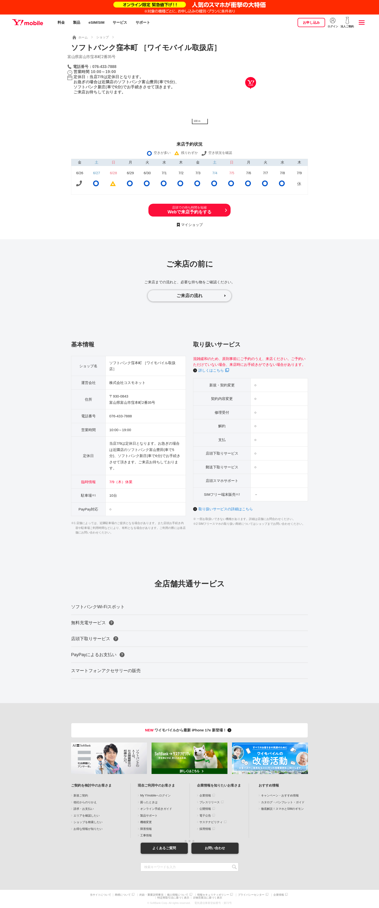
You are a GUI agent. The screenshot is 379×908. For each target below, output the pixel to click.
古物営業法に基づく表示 (207, 897)
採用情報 (205, 829)
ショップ (102, 37)
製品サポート (149, 815)
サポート (143, 22)
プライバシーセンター (251, 894)
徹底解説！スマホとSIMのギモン (282, 808)
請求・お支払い (83, 808)
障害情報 (146, 829)
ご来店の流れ (189, 295)
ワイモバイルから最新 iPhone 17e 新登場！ (189, 730)
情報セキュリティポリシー (213, 894)
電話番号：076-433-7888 (95, 67)
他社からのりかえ (85, 802)
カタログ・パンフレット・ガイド (283, 802)
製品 (76, 22)
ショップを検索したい (87, 822)
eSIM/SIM (96, 22)
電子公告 (205, 815)
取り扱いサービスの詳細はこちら (225, 509)
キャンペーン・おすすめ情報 (280, 795)
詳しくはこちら (211, 370)
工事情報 (146, 835)
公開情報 (205, 808)
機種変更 (146, 822)
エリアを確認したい (86, 815)
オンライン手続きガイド (156, 808)
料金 (61, 22)
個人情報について (177, 894)
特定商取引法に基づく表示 (173, 897)
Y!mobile (27, 22)
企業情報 (205, 795)
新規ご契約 (80, 795)
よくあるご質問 (164, 848)
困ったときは (149, 802)
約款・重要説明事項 (151, 894)
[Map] (251, 90)
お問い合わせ (215, 848)
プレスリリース (209, 802)
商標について (123, 894)
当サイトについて (100, 894)
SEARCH (234, 867)
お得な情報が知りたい (87, 829)
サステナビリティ (211, 822)
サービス (120, 22)
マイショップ (192, 225)
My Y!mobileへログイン (155, 795)
